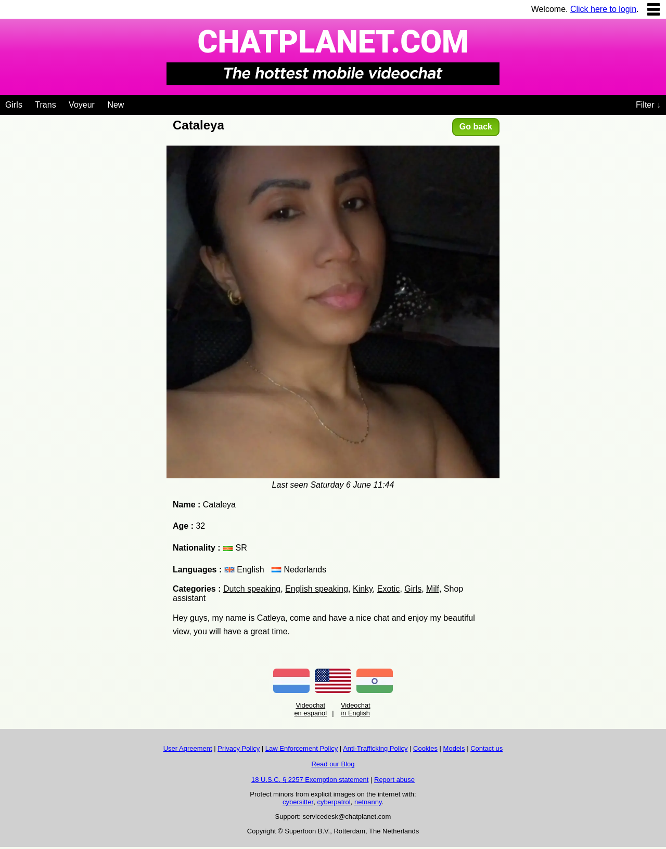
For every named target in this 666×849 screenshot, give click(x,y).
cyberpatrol (333, 802)
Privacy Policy (238, 748)
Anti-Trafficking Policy (375, 748)
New (115, 104)
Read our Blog (332, 764)
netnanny (368, 802)
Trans (45, 104)
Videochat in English (355, 709)
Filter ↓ (648, 104)
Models (454, 748)
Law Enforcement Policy (301, 748)
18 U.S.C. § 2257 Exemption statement (309, 779)
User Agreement (187, 748)
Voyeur (82, 104)
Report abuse (394, 779)
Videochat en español (310, 709)
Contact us (486, 748)
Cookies (425, 748)
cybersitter (298, 802)
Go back (475, 126)
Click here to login (603, 9)
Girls (13, 104)
